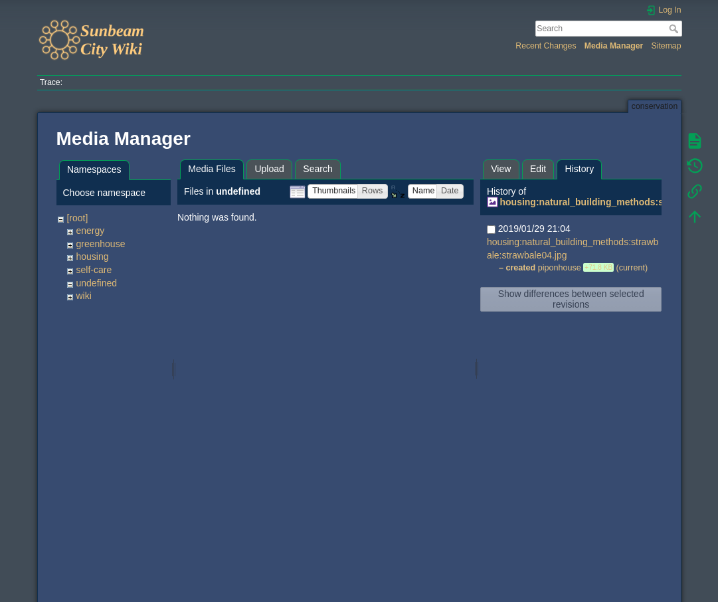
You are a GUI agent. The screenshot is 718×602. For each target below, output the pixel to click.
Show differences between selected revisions (571, 299)
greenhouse (100, 244)
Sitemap (666, 45)
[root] (77, 218)
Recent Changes (545, 45)
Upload (269, 168)
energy (90, 230)
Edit (538, 168)
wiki (83, 295)
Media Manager (614, 45)
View (501, 168)
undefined (96, 283)
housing (92, 256)
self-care (94, 269)
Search (675, 28)
